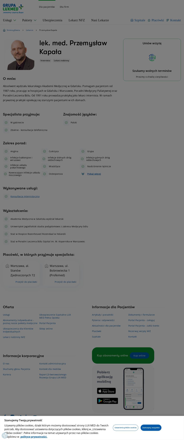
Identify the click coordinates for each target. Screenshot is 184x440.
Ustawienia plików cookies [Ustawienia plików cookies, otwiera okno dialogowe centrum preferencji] (126, 428)
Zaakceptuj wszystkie (151, 428)
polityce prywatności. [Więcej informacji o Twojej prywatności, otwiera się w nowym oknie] (33, 436)
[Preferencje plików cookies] (5, 435)
